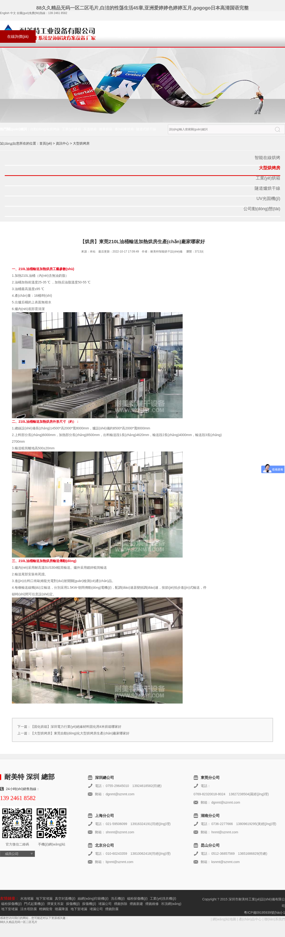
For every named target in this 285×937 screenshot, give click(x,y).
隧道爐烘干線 (267, 188)
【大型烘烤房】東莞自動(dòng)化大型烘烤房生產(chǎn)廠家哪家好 (80, 733)
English (4, 13)
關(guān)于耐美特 (89, 36)
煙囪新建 (136, 904)
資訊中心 (160, 36)
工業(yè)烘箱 (71, 129)
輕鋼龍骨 (45, 909)
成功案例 (124, 36)
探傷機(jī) (73, 904)
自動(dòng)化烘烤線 (45, 129)
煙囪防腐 (112, 909)
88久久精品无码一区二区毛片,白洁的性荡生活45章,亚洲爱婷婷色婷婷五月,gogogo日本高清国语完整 (142, 7)
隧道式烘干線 (146, 129)
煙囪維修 (152, 904)
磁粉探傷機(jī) (137, 898)
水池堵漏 (26, 898)
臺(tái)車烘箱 (124, 129)
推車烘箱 (105, 129)
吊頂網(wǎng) (171, 904)
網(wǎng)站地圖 (224, 919)
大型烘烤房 (8, 142)
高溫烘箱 (90, 129)
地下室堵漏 (44, 898)
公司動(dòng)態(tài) (261, 208)
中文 (13, 13)
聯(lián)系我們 (53, 36)
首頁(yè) (231, 36)
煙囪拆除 (120, 904)
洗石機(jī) (118, 898)
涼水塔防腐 (28, 909)
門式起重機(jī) (34, 904)
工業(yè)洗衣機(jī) (163, 898)
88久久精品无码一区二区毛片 (18, 922)
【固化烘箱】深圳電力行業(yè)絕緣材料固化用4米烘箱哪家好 (76, 726)
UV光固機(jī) (268, 198)
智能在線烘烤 (267, 157)
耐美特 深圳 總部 (29, 777)
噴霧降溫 (61, 909)
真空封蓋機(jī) (65, 898)
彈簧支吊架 (55, 904)
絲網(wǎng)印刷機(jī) (93, 898)
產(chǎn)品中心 (196, 36)
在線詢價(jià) (18, 36)
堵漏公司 (105, 904)
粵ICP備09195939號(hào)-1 (264, 912)
